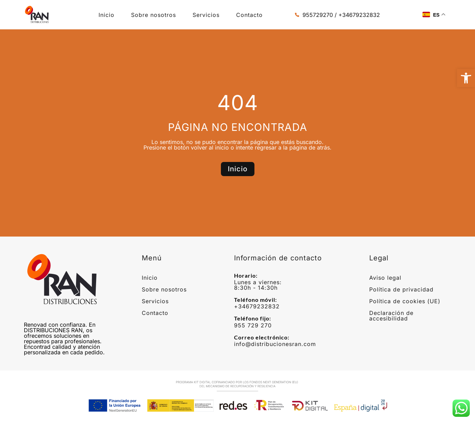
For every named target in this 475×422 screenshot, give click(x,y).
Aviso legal (385, 277)
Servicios (206, 14)
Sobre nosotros (153, 14)
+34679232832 (257, 306)
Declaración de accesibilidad (391, 315)
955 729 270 (253, 325)
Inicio (106, 14)
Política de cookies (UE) (404, 301)
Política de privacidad (401, 289)
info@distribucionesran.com (275, 344)
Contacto (249, 14)
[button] (466, 78)
